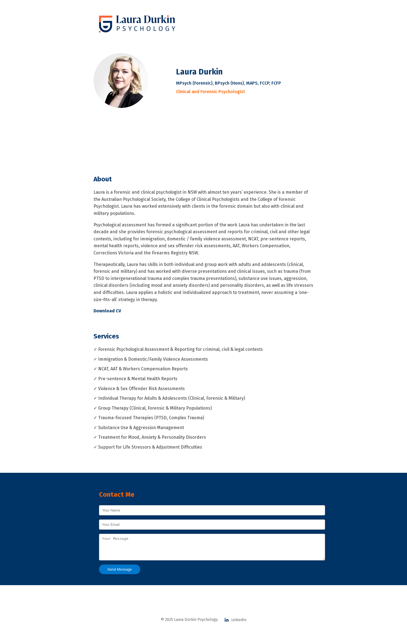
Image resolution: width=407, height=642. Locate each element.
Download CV (107, 310)
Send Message (120, 573)
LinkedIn (235, 624)
